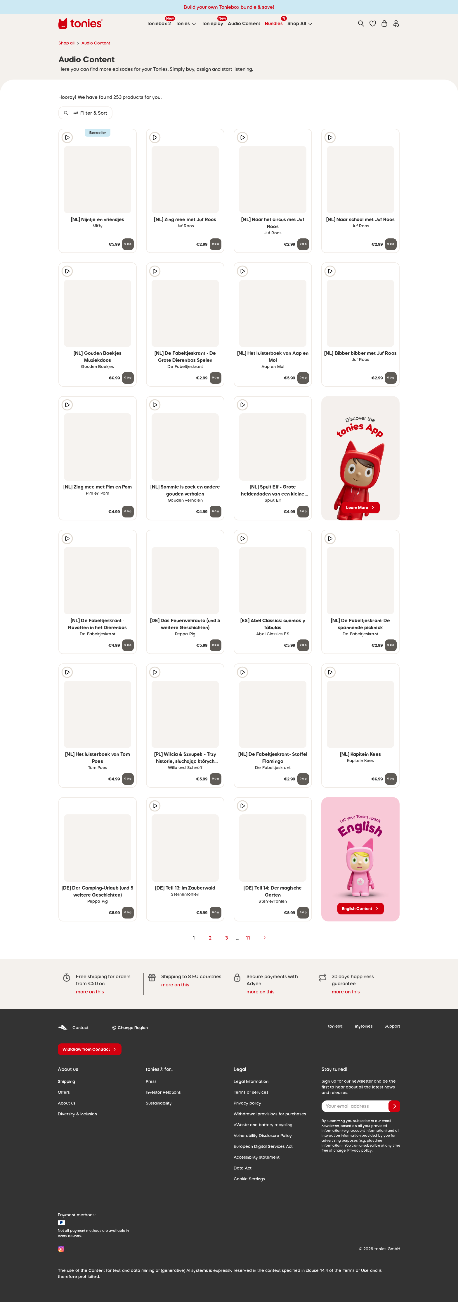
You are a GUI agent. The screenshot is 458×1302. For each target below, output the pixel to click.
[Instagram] (60, 1249)
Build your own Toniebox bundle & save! (229, 7)
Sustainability (159, 1103)
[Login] (396, 23)
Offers (64, 1092)
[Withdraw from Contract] (90, 1049)
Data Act (242, 1168)
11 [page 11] (248, 937)
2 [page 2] (210, 937)
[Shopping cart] (384, 23)
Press (151, 1081)
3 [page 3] (226, 937)
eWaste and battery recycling (263, 1125)
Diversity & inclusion (77, 1114)
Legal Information (251, 1081)
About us (66, 1103)
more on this (90, 991)
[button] (372, 23)
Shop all (66, 43)
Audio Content (95, 43)
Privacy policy (247, 1103)
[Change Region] (130, 1027)
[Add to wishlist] (128, 137)
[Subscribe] (394, 1106)
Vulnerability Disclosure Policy (263, 1136)
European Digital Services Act (263, 1146)
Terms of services (251, 1092)
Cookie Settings (249, 1179)
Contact (73, 1028)
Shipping (66, 1081)
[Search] (361, 23)
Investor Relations (163, 1092)
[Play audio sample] (67, 137)
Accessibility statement (257, 1157)
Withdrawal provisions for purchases (270, 1114)
